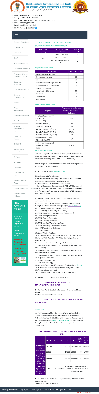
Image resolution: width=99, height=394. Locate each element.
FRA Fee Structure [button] (20, 90)
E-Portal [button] (17, 157)
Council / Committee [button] (21, 42)
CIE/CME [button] (17, 144)
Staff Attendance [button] (20, 63)
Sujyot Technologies (84, 392)
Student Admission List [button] (19, 96)
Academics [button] (18, 47)
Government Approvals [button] (18, 83)
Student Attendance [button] (21, 69)
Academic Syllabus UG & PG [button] (19, 128)
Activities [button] (17, 162)
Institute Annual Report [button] (20, 181)
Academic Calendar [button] (21, 115)
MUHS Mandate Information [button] (21, 188)
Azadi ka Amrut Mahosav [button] (19, 195)
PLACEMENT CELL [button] (19, 174)
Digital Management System (19, 232)
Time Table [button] (18, 121)
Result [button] (16, 103)
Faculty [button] (16, 53)
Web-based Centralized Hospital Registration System (18, 221)
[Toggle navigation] (16, 35)
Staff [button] (16, 58)
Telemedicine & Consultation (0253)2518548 (20, 242)
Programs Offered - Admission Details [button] (21, 75)
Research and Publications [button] (19, 150)
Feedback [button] (17, 168)
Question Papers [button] (17, 137)
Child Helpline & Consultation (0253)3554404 (20, 251)
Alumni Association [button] (18, 109)
